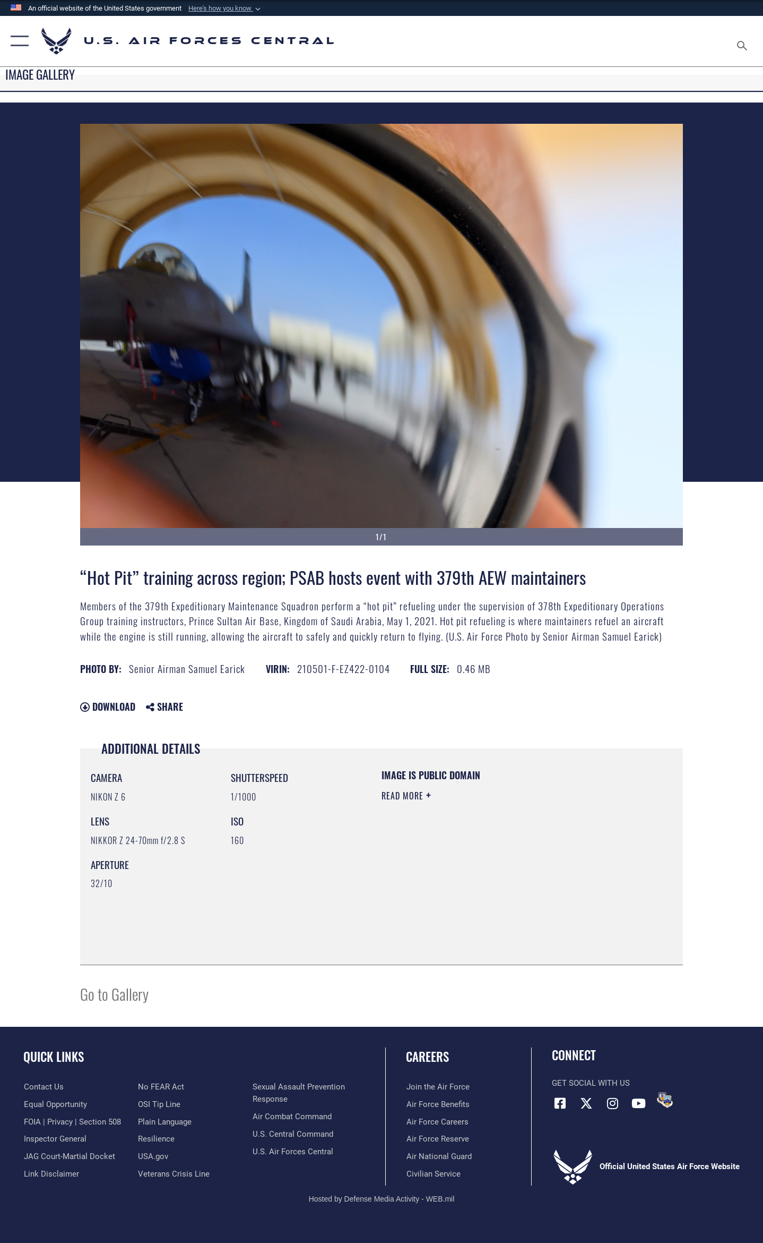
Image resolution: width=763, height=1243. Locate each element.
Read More (404, 795)
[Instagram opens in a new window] (612, 1103)
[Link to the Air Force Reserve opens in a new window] (437, 1139)
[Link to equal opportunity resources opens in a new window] (54, 1104)
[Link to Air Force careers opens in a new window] (437, 1122)
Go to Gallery (114, 993)
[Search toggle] (743, 41)
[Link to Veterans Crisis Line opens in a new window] (174, 1174)
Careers (427, 1057)
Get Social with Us (591, 1083)
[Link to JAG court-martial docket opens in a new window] (69, 1156)
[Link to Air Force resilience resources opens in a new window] (156, 1139)
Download (107, 706)
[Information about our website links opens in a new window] (51, 1174)
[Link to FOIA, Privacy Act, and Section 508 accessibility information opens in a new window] (71, 1122)
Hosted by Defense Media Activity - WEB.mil (382, 1199)
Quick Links (53, 1057)
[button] (225, 8)
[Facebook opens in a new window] (560, 1103)
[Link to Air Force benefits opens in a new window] (437, 1104)
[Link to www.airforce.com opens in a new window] (437, 1087)
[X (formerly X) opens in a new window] (586, 1103)
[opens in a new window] (165, 1122)
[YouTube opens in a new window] (638, 1103)
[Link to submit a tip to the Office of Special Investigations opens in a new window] (159, 1104)
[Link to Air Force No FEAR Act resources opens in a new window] (161, 1087)
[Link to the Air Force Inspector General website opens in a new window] (54, 1139)
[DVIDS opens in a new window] (665, 1100)
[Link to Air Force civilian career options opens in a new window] (433, 1174)
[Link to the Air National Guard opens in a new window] (438, 1156)
